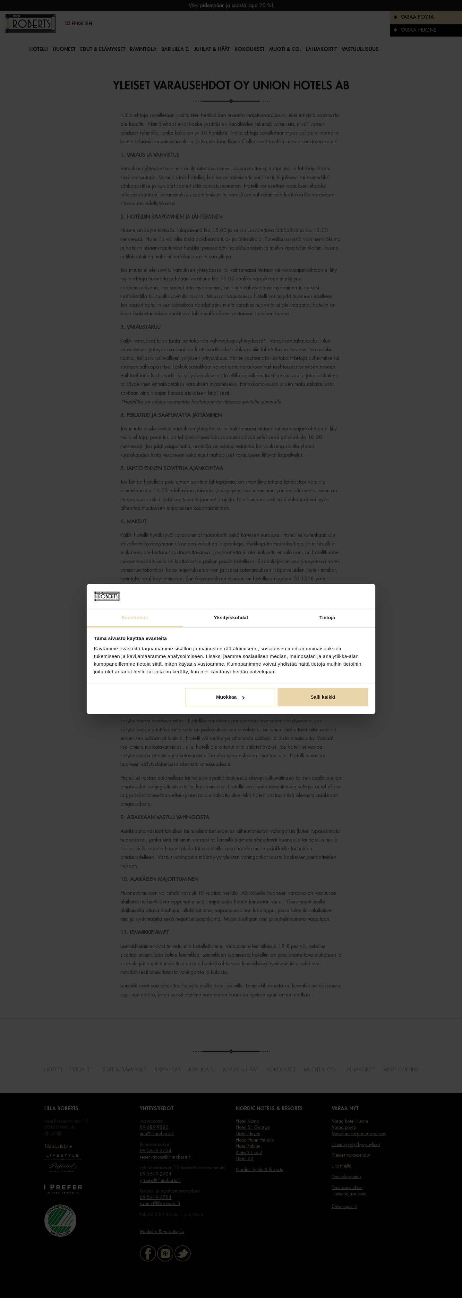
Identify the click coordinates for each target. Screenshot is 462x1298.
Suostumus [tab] (135, 617)
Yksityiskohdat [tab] (231, 617)
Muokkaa (230, 697)
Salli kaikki (323, 697)
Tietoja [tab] (327, 617)
